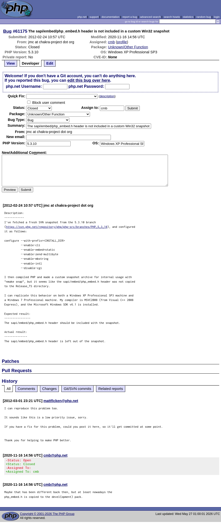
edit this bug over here (88, 80)
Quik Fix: (16, 96)
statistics (188, 16)
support (94, 16)
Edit (49, 63)
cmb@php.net (55, 455)
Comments (26, 389)
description (107, 96)
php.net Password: (86, 86)
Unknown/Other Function (128, 47)
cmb (111, 42)
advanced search (150, 16)
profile (122, 42)
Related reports (110, 389)
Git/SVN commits (77, 389)
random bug (203, 16)
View (11, 63)
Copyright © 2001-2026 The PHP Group (47, 517)
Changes (49, 389)
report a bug (129, 16)
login (217, 16)
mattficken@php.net (60, 401)
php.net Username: (24, 86)
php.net (81, 16)
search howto (172, 16)
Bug (7, 31)
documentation (110, 16)
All (9, 389)
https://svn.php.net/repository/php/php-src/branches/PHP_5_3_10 (56, 226)
